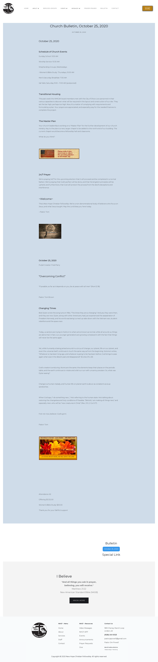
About (60, 632)
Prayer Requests (86, 643)
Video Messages (85, 628)
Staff (60, 640)
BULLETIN (104, 8)
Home (60, 628)
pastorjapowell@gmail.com (115, 639)
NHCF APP (83, 632)
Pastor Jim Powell (111, 642)
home (26, 8)
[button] (36, 8)
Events (82, 636)
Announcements (86, 640)
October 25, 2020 (111, 549)
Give (81, 647)
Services (61, 636)
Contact (115, 8)
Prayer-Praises (90, 8)
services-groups (50, 8)
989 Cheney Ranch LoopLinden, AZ (114, 629)
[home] (8, 8)
